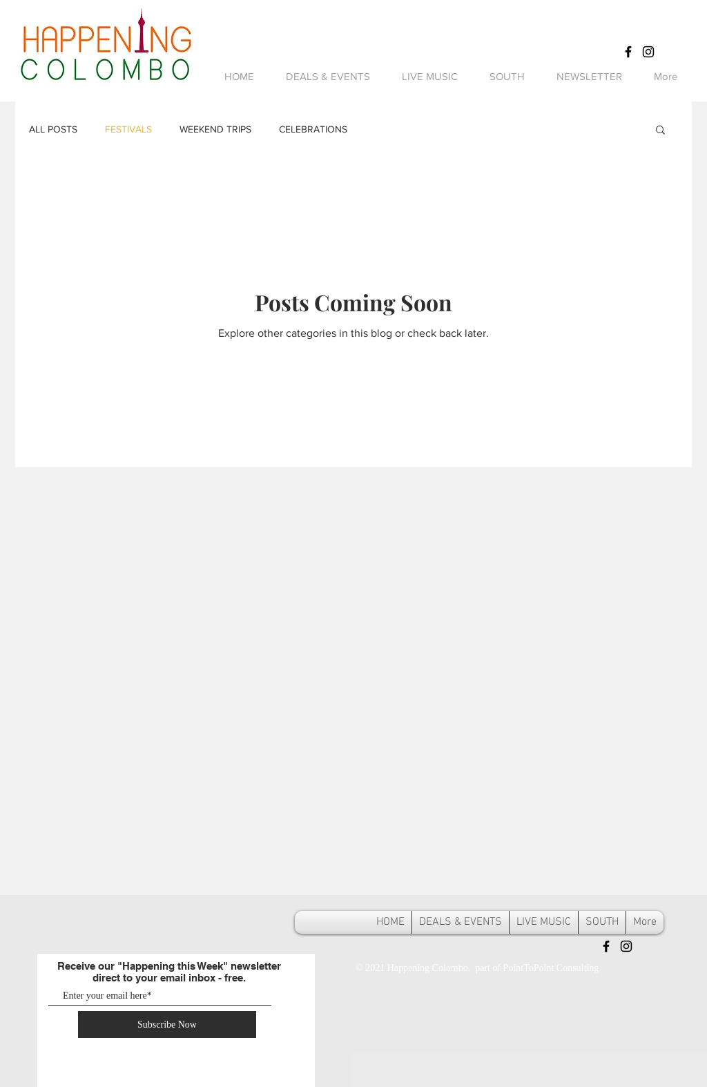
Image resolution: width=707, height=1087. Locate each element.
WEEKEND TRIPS (215, 129)
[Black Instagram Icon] (648, 51)
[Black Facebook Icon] (628, 51)
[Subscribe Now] (167, 1024)
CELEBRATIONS (313, 129)
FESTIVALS (128, 129)
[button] (660, 131)
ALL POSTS (53, 129)
